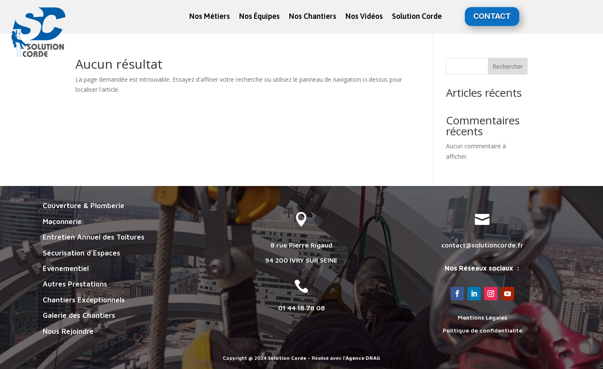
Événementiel (66, 268)
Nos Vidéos (364, 17)
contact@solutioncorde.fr (482, 245)
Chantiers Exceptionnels (84, 300)
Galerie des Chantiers (79, 315)
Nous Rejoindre (68, 331)
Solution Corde (417, 17)
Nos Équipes (259, 17)
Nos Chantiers (312, 17)
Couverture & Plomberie (83, 205)
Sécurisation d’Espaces (81, 253)
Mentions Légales (482, 317)
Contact (492, 16)
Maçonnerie (62, 221)
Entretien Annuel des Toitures (93, 237)
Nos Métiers (209, 17)
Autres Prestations (75, 284)
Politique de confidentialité (482, 330)
